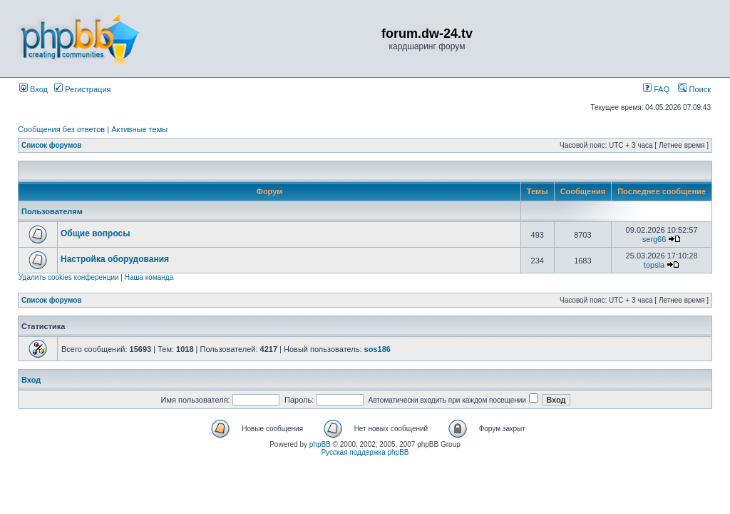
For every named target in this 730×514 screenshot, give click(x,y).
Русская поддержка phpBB (364, 452)
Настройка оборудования (115, 259)
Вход (33, 89)
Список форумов (51, 145)
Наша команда (149, 277)
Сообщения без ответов (61, 129)
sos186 (377, 349)
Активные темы (139, 129)
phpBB (320, 444)
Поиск (694, 89)
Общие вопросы (95, 233)
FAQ (656, 89)
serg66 (654, 239)
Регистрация (82, 89)
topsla (654, 265)
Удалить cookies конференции (69, 277)
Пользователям (52, 211)
